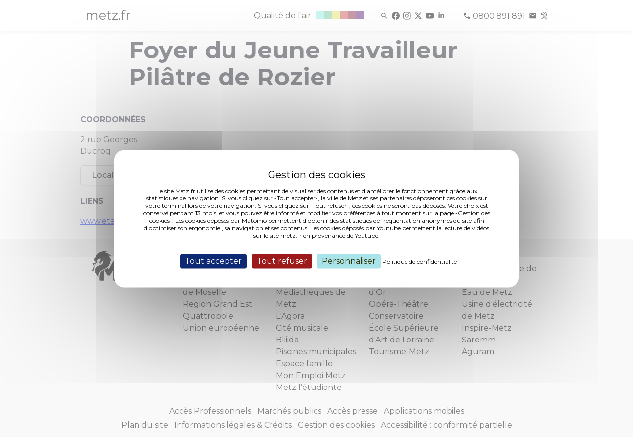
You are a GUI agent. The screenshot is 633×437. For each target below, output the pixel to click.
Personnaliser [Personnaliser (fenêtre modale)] (349, 261)
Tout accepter (213, 261)
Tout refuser (282, 261)
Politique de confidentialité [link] (419, 261)
